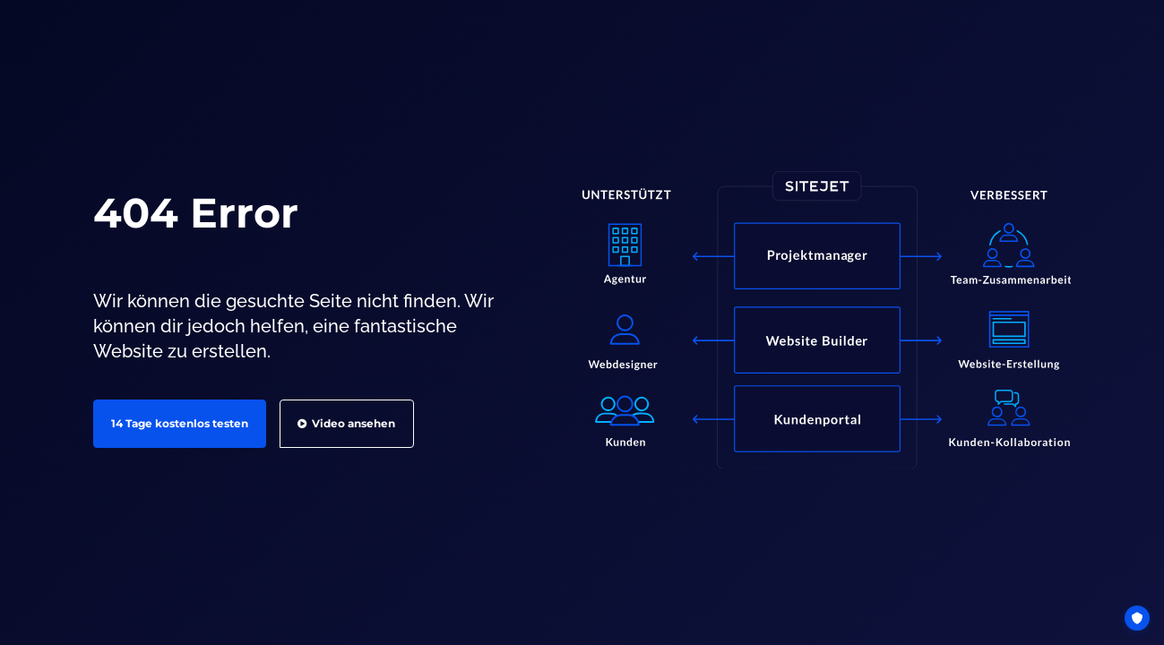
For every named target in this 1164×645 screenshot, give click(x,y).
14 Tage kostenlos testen (179, 423)
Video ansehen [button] (346, 423)
